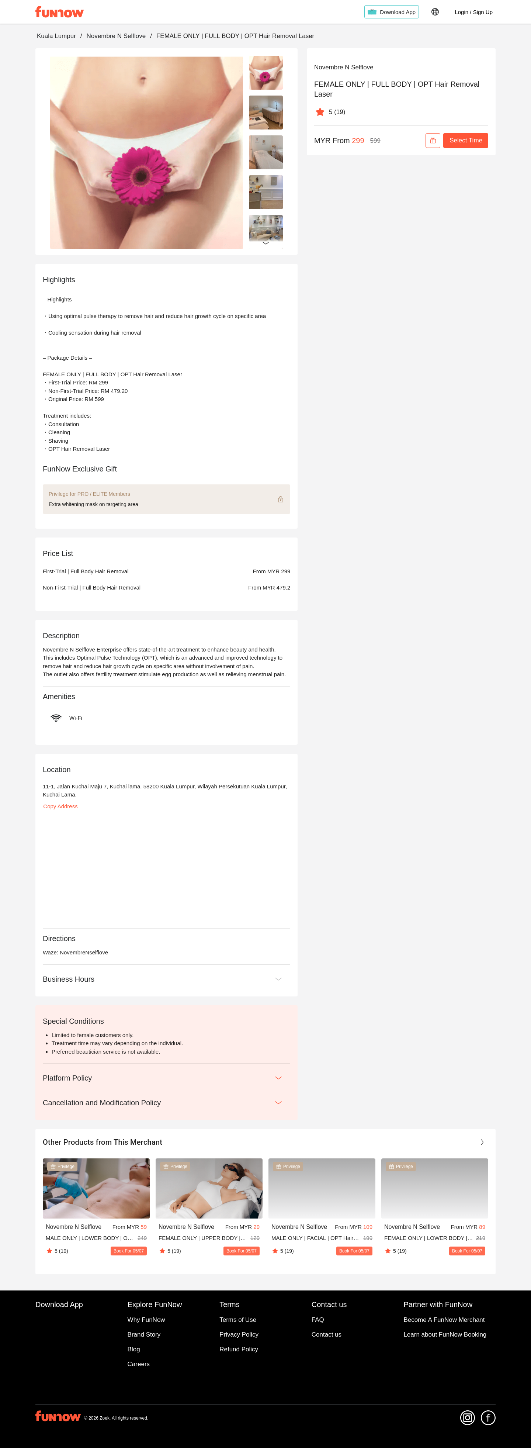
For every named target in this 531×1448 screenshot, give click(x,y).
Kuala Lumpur (56, 35)
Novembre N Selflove (116, 35)
